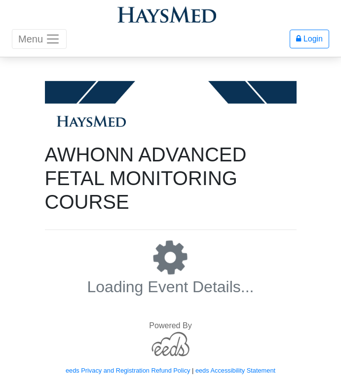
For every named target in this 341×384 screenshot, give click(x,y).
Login (309, 39)
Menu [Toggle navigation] (39, 39)
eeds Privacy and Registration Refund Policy (128, 370)
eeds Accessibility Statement (235, 370)
